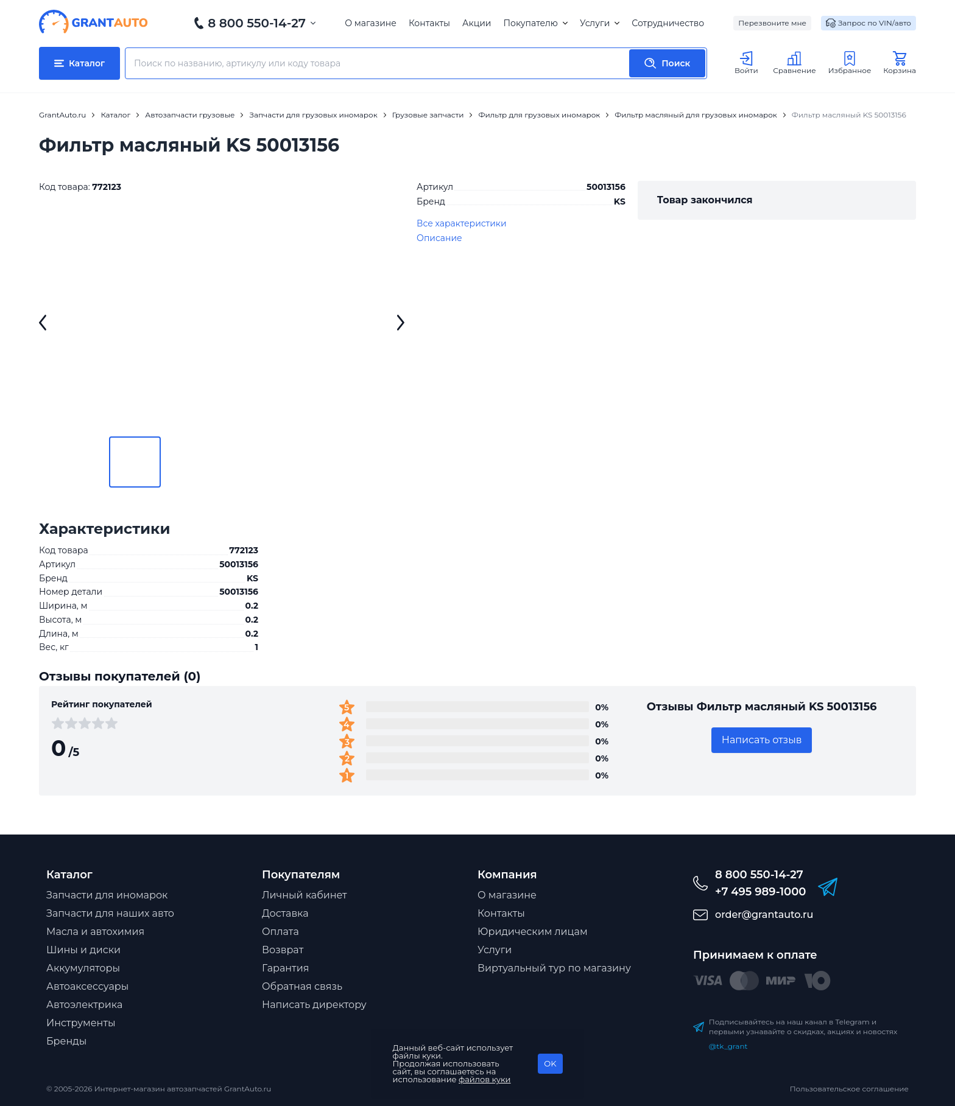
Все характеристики (462, 223)
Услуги (599, 23)
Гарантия (285, 968)
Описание (439, 238)
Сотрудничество (668, 23)
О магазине (370, 23)
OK (550, 1063)
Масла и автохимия (95, 931)
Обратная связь (302, 986)
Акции (476, 23)
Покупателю (535, 23)
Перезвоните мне (772, 22)
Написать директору (314, 1004)
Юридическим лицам (532, 931)
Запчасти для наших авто (110, 913)
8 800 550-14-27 (257, 23)
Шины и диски (83, 950)
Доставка (285, 913)
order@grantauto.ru (764, 914)
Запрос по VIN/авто (868, 23)
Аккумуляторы (83, 968)
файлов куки (485, 1079)
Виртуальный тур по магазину (554, 968)
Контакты (429, 23)
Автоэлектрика (84, 1004)
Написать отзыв (762, 740)
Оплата (280, 931)
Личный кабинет (304, 895)
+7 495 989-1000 (760, 891)
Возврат (282, 950)
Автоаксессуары (87, 986)
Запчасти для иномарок (106, 895)
